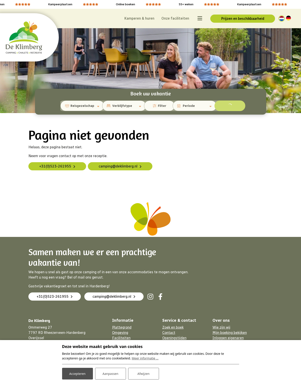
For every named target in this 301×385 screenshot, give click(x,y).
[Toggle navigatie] (199, 18)
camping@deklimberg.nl (118, 166)
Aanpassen (110, 374)
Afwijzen (143, 374)
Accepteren (77, 374)
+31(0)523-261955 (55, 166)
